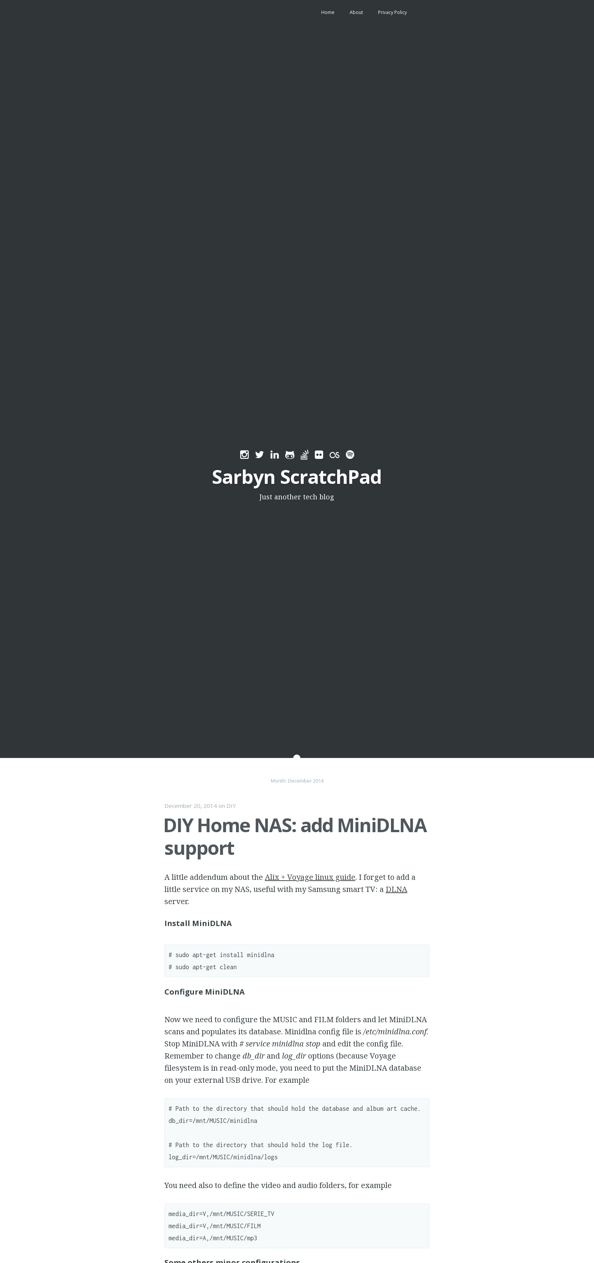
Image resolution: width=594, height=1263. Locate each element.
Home (328, 12)
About (356, 12)
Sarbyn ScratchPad (296, 477)
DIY (231, 805)
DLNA (396, 889)
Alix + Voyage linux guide (310, 877)
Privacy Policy (392, 12)
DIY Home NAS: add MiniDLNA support (295, 836)
